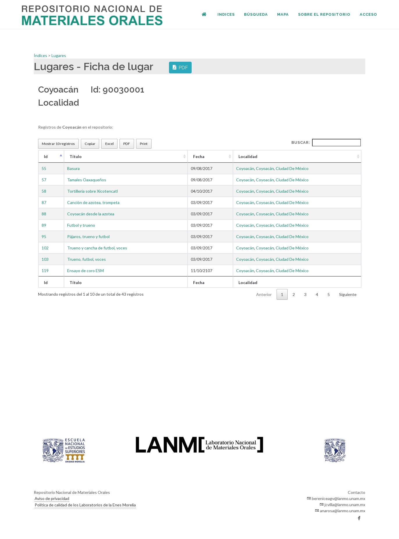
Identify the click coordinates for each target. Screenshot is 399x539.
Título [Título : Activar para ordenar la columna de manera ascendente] (76, 156)
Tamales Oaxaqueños (86, 179)
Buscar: (326, 142)
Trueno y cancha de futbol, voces (97, 247)
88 (44, 213)
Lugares (58, 55)
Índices (41, 55)
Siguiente (348, 294)
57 (44, 179)
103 (45, 259)
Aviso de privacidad (52, 498)
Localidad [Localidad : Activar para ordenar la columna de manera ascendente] (247, 156)
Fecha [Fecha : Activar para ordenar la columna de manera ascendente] (198, 156)
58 (44, 191)
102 (45, 247)
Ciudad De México (292, 168)
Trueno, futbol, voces (86, 259)
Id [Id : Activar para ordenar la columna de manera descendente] (46, 156)
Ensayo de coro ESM (85, 270)
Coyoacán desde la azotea (90, 213)
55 (44, 168)
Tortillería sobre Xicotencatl (92, 191)
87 (44, 202)
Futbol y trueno (81, 225)
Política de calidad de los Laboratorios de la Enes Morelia (85, 504)
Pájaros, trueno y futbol (88, 236)
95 (44, 236)
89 (44, 225)
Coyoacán (245, 168)
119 (45, 270)
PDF (180, 67)
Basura (73, 168)
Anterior (264, 294)
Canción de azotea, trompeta (93, 202)
